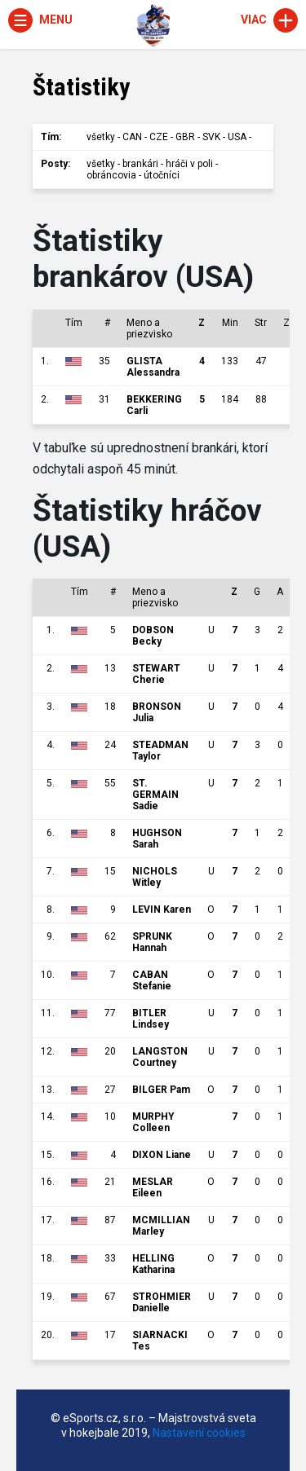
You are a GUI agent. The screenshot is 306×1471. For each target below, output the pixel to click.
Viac (269, 19)
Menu (40, 19)
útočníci (162, 175)
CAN (132, 137)
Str (261, 322)
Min (230, 322)
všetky (100, 137)
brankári (140, 164)
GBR (185, 137)
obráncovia (111, 175)
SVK (211, 137)
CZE (158, 137)
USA (237, 137)
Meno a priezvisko (149, 328)
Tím (73, 322)
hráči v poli (189, 164)
